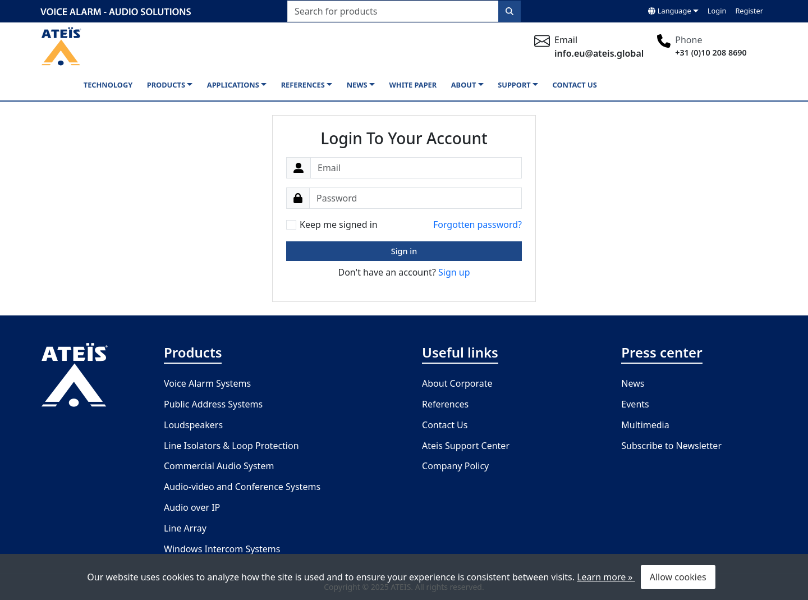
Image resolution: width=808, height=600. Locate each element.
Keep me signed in (339, 224)
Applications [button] (233, 85)
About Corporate (457, 383)
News (632, 383)
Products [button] (166, 85)
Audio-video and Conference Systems (242, 486)
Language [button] (669, 11)
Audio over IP (192, 507)
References (445, 404)
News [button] (357, 85)
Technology (108, 85)
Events (635, 404)
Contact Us (444, 425)
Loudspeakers (193, 425)
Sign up (454, 272)
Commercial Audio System (219, 466)
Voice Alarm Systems (207, 383)
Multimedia (645, 425)
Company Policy (455, 466)
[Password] (415, 198)
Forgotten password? (477, 224)
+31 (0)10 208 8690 (711, 52)
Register (749, 11)
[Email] (416, 167)
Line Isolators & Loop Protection (231, 445)
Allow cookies (678, 577)
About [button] (463, 85)
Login (717, 11)
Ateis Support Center (465, 445)
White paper (413, 85)
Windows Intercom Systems (222, 549)
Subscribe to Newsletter (671, 445)
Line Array (185, 528)
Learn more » (606, 577)
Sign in (404, 251)
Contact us (575, 85)
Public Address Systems (213, 404)
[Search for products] (393, 11)
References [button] (303, 85)
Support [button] (514, 85)
